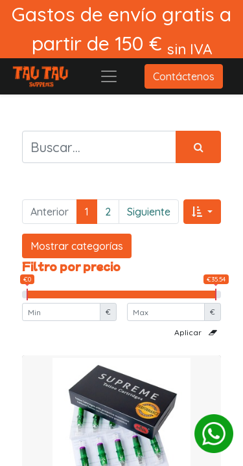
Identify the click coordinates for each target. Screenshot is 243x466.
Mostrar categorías (76, 245)
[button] (202, 211)
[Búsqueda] (198, 147)
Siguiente (148, 211)
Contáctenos (183, 76)
